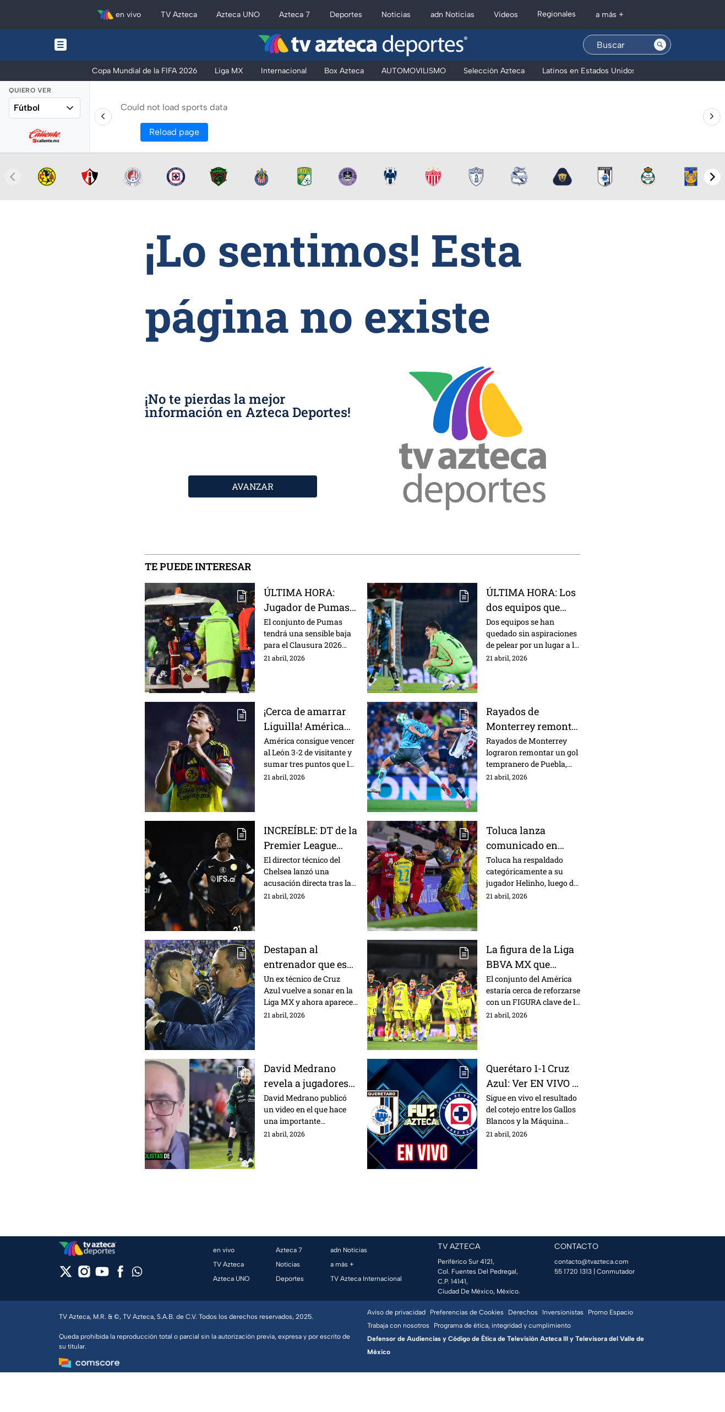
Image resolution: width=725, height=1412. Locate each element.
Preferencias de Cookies (467, 1312)
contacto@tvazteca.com (591, 1261)
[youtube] (102, 1275)
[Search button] (660, 45)
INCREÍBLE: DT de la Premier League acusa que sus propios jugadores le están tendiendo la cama (311, 838)
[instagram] (84, 1275)
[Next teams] (712, 177)
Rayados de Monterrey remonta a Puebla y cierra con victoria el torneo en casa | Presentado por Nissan (531, 719)
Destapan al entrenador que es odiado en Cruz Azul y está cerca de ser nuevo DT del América (310, 957)
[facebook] (120, 1275)
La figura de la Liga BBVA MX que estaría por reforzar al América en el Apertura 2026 (531, 957)
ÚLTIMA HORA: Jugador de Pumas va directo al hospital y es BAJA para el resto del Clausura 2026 (307, 600)
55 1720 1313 (573, 1271)
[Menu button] (98, 45)
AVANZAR (253, 486)
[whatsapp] (137, 1274)
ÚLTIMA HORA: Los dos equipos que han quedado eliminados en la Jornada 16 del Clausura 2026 (531, 600)
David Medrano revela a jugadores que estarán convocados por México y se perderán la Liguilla (310, 1076)
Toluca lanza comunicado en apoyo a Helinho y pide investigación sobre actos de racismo (529, 838)
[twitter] (66, 1275)
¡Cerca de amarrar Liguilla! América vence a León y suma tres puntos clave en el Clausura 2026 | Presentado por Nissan (310, 719)
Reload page (174, 132)
